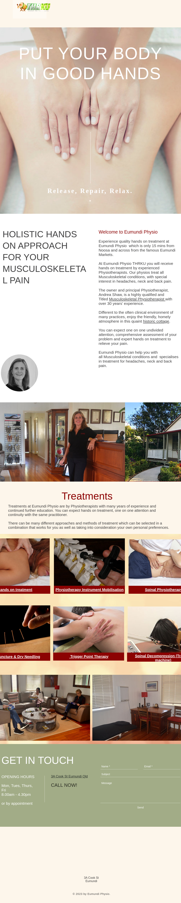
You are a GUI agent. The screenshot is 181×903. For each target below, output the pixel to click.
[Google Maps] (90, 456)
